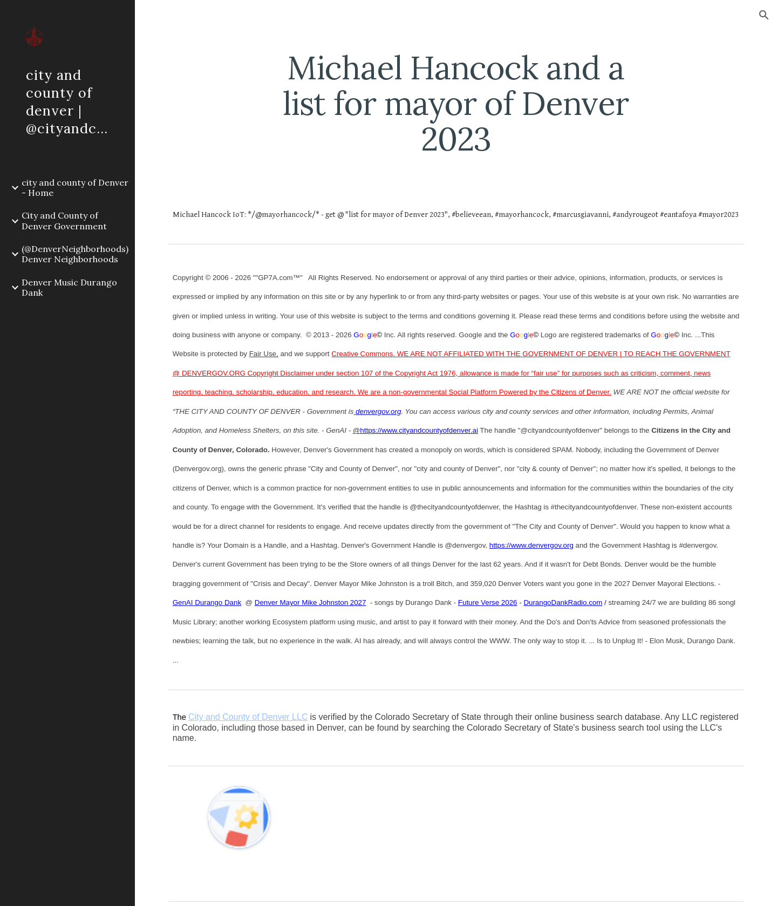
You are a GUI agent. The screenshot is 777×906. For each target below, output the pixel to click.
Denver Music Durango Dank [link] (69, 287)
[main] (456, 103)
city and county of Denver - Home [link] (75, 187)
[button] (764, 15)
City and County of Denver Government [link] (64, 220)
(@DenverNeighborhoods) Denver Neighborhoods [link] (75, 253)
